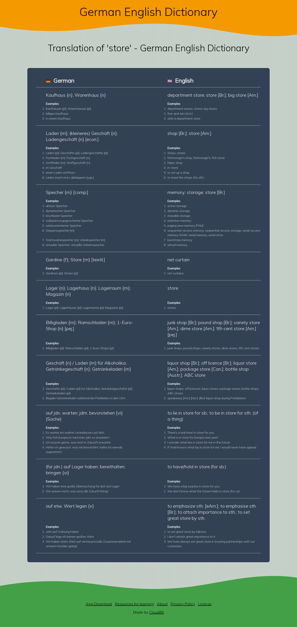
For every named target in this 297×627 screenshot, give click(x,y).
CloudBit (156, 612)
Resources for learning (134, 603)
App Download (99, 603)
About (162, 603)
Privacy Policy (183, 603)
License (204, 603)
